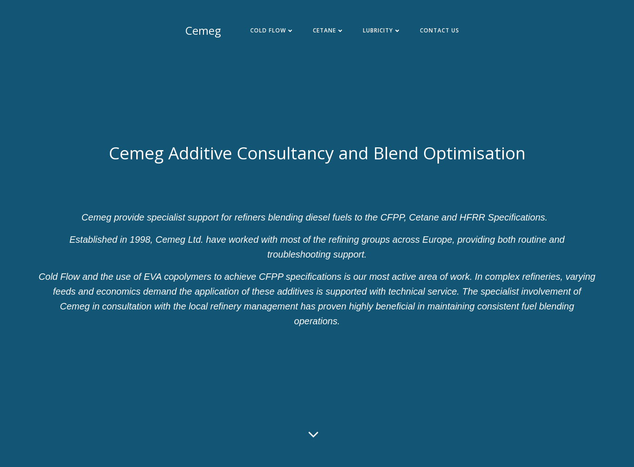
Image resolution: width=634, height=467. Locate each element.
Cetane (328, 30)
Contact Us (439, 30)
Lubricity (382, 30)
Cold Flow (272, 30)
